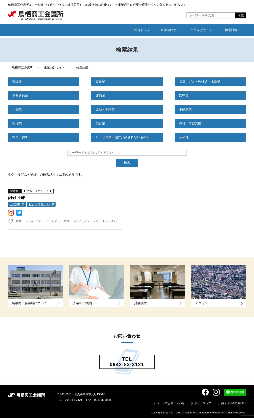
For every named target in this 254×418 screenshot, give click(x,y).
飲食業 (100, 123)
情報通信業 (20, 95)
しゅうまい (110, 221)
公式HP (15, 204)
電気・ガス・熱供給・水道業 (199, 81)
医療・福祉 (20, 137)
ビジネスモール (39, 204)
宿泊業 (17, 123)
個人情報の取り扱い (233, 403)
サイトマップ (202, 403)
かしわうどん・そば (86, 221)
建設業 (17, 81)
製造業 (100, 81)
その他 (184, 137)
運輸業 (100, 95)
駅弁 (18, 221)
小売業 (17, 109)
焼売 (67, 221)
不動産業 (185, 109)
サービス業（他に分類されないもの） (123, 137)
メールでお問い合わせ (171, 403)
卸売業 (184, 95)
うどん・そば (33, 221)
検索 (127, 162)
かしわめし (53, 221)
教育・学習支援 (190, 123)
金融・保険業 (105, 109)
